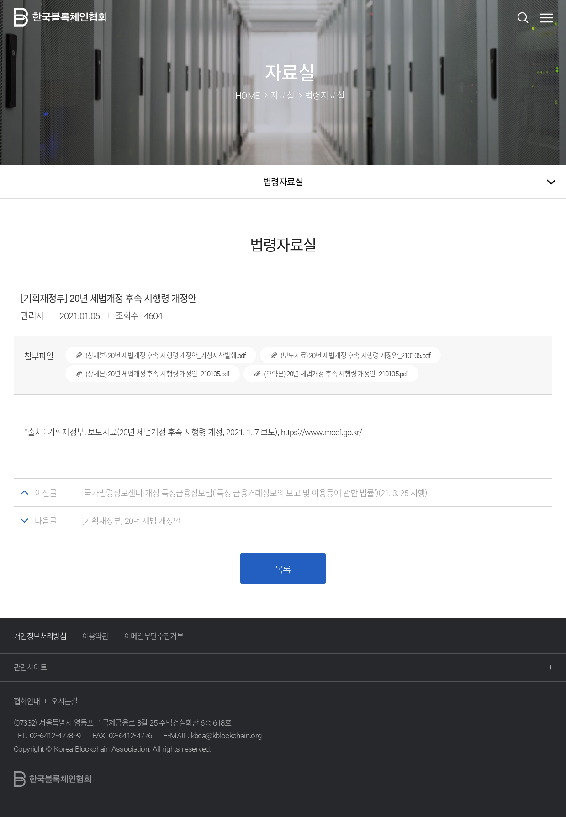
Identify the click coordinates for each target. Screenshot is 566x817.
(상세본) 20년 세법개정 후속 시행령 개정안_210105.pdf (147, 373)
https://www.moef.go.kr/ (321, 432)
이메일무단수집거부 (154, 635)
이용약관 (95, 635)
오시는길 (64, 700)
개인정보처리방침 (40, 635)
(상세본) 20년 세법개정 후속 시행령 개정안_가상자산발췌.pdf (155, 355)
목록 (283, 569)
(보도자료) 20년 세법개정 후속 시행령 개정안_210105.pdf (345, 355)
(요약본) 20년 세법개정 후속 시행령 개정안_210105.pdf (325, 373)
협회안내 (27, 700)
